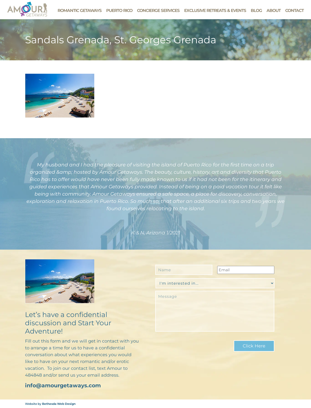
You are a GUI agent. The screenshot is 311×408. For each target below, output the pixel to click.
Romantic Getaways (80, 10)
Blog (256, 10)
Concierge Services (158, 10)
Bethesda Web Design (59, 404)
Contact (294, 10)
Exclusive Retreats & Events (215, 10)
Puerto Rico (119, 10)
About (274, 10)
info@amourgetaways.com (63, 385)
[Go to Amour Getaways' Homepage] (27, 15)
